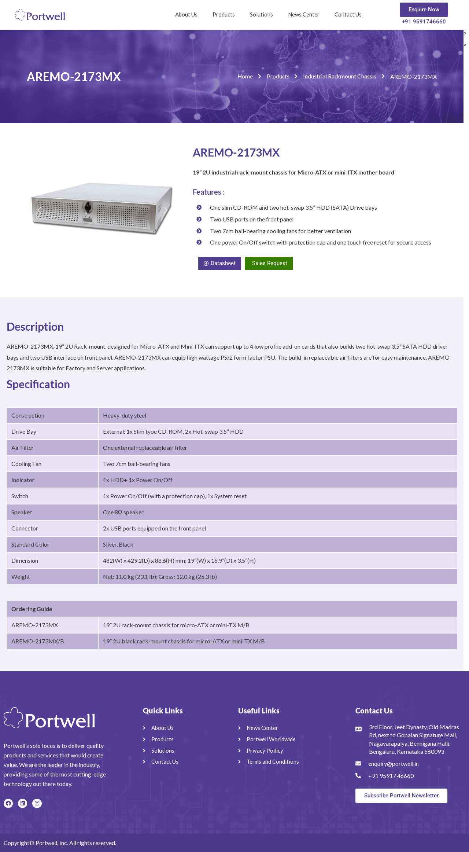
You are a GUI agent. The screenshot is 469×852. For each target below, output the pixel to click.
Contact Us (348, 14)
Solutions (261, 14)
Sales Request (269, 263)
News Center (304, 14)
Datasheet (220, 263)
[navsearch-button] (381, 12)
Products (224, 14)
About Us (186, 14)
